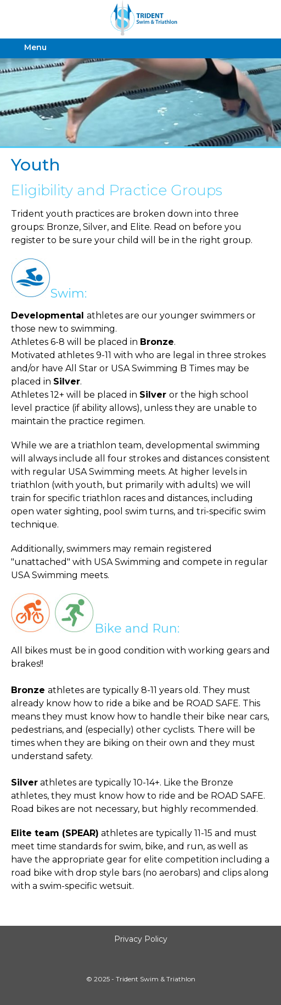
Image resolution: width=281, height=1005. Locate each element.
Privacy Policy (140, 939)
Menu (35, 47)
